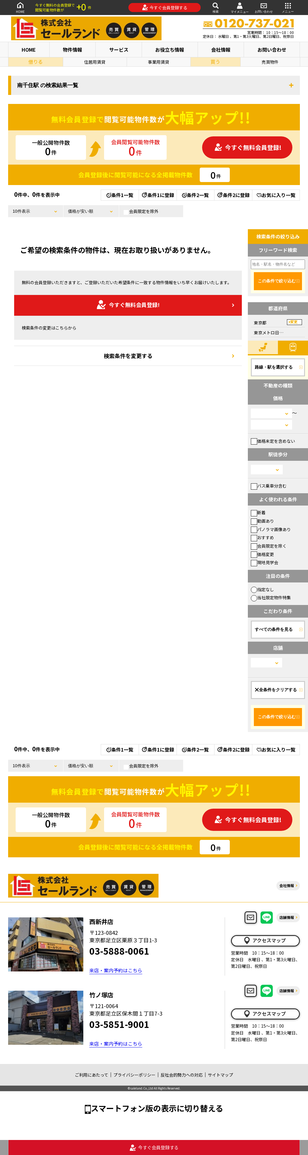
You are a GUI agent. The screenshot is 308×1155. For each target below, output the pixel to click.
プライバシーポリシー (134, 1075)
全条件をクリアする (276, 689)
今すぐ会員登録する (164, 8)
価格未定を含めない (273, 441)
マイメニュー (240, 8)
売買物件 (270, 62)
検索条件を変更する (128, 356)
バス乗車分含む (269, 486)
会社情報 (220, 49)
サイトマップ (220, 1075)
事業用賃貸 (158, 62)
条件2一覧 (195, 195)
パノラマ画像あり (271, 529)
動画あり (262, 521)
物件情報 (72, 49)
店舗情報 (286, 917)
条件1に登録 (157, 195)
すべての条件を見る (274, 629)
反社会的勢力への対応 (182, 1075)
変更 (293, 322)
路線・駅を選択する (274, 367)
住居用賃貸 (94, 62)
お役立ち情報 (169, 49)
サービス (118, 49)
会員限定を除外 (141, 211)
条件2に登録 (233, 195)
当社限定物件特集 (271, 597)
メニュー (288, 7)
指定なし (262, 589)
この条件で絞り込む (277, 280)
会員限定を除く (269, 546)
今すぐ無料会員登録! (248, 147)
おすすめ (262, 537)
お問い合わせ (264, 7)
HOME (20, 7)
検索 (216, 7)
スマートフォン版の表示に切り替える (157, 1108)
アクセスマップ (264, 940)
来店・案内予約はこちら (115, 970)
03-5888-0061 (119, 950)
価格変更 (262, 554)
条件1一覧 (119, 195)
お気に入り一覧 (276, 195)
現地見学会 (264, 562)
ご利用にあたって (91, 1075)
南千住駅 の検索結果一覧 (47, 85)
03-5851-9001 (119, 1024)
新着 (258, 512)
